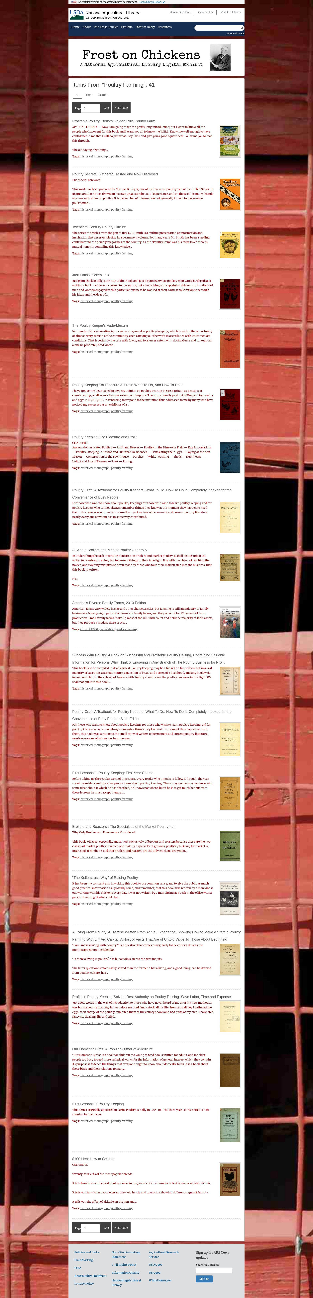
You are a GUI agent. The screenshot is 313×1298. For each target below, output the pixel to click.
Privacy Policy (84, 1283)
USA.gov (154, 1272)
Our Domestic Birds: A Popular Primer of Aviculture (112, 1049)
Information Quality (125, 1272)
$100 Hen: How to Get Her (93, 1159)
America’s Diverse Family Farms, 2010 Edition (109, 603)
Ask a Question (180, 12)
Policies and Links (86, 1252)
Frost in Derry (145, 27)
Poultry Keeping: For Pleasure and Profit (104, 437)
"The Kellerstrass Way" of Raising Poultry (105, 878)
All (77, 95)
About (86, 27)
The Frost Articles (106, 27)
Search (102, 95)
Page (87, 108)
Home (75, 27)
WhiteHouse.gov (160, 1280)
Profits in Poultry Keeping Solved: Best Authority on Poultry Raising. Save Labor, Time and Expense (151, 997)
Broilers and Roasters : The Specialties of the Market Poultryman (123, 827)
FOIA (77, 1268)
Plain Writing (83, 1260)
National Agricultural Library (112, 12)
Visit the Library (231, 12)
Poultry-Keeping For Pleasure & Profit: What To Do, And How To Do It (127, 385)
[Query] (219, 28)
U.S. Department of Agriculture (107, 17)
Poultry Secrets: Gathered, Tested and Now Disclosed (115, 174)
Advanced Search (236, 33)
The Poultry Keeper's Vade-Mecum (100, 325)
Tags (89, 95)
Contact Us (205, 12)
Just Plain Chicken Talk (90, 275)
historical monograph (95, 156)
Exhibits (127, 27)
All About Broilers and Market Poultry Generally (109, 550)
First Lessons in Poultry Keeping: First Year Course (113, 773)
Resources (165, 27)
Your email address (207, 1264)
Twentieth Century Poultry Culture (99, 227)
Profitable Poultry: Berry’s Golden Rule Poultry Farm (113, 121)
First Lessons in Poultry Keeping (98, 1104)
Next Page (121, 108)
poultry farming (122, 156)
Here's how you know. (150, 2)
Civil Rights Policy (124, 1264)
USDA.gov (155, 1264)
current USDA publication (97, 629)
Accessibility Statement (90, 1276)
